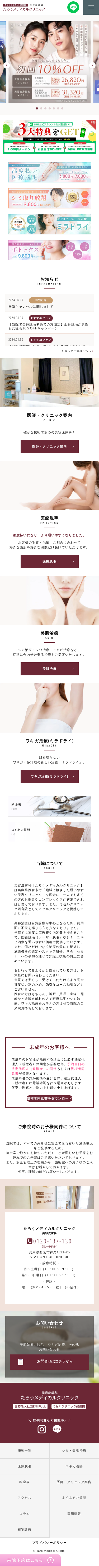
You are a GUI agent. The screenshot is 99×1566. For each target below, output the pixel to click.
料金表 (24, 1482)
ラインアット (57, 1429)
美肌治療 (60, 668)
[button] (6, 65)
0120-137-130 (52, 1241)
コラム (24, 1514)
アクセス (25, 1498)
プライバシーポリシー (49, 1542)
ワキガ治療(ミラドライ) (54, 776)
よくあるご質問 (74, 1498)
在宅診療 (25, 1529)
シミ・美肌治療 (74, 1450)
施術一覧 (25, 1450)
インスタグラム (42, 1429)
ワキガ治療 (74, 1466)
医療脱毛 (60, 561)
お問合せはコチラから (55, 1361)
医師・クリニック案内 (54, 446)
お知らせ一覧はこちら (78, 350)
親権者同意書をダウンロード (49, 1098)
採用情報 (74, 1514)
